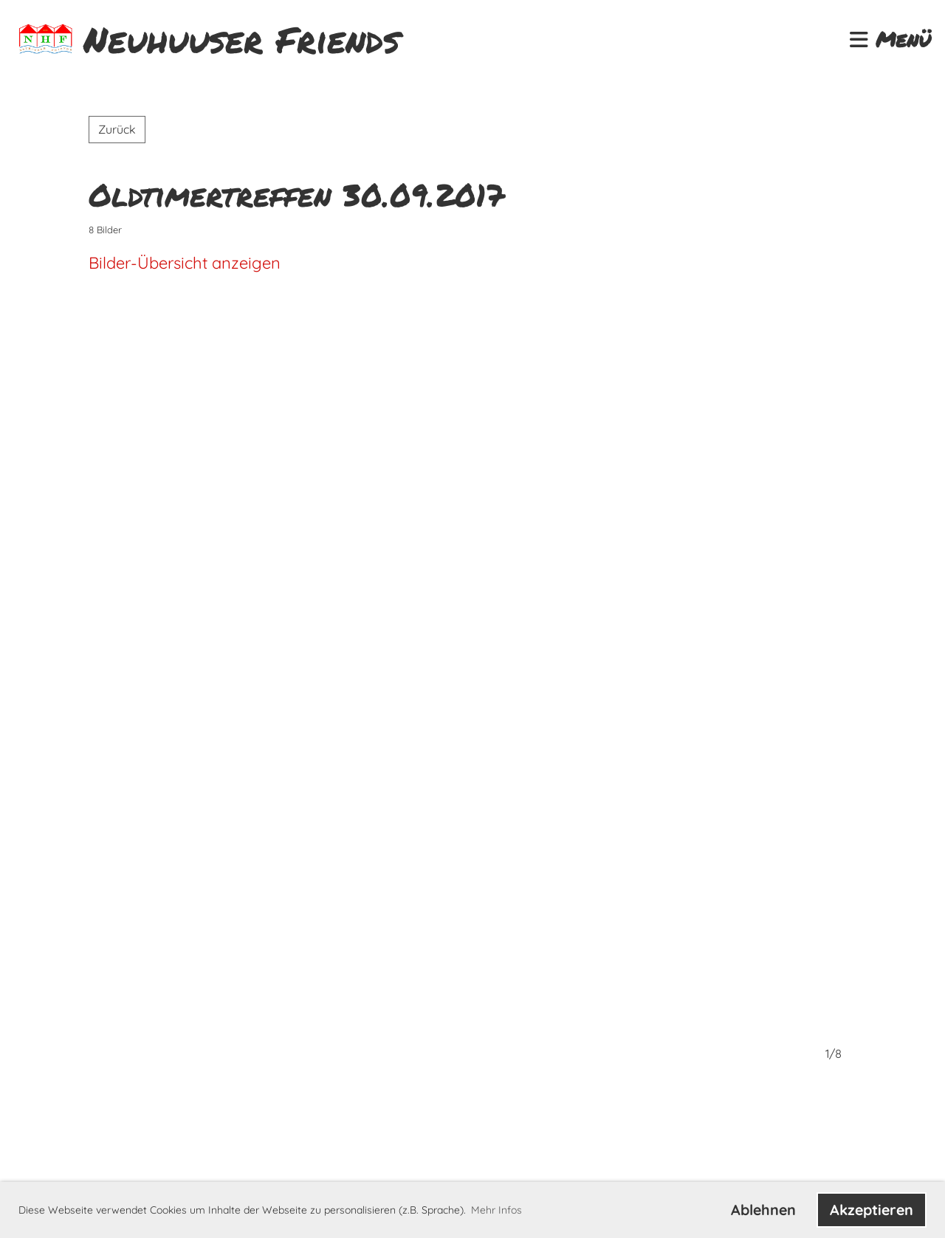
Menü (890, 39)
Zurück (117, 129)
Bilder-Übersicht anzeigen (185, 262)
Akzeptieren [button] (871, 1209)
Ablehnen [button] (763, 1209)
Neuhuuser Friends (241, 39)
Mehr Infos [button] (496, 1210)
